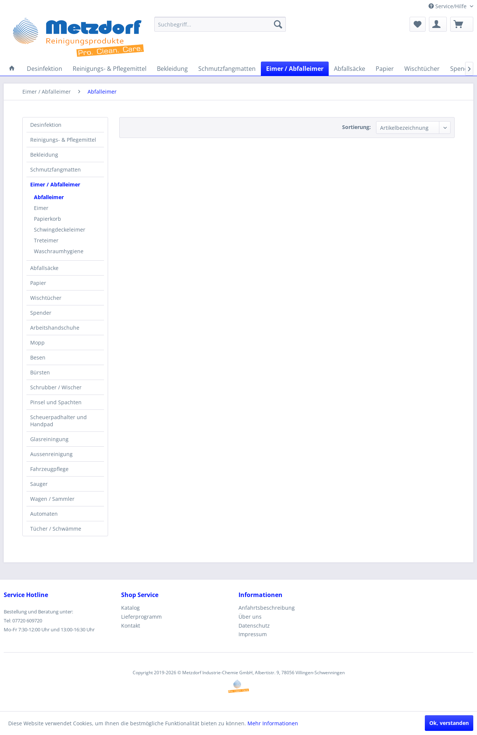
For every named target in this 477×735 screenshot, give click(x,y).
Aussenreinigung (51, 454)
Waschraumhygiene (58, 251)
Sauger (39, 483)
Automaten (44, 513)
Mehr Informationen (272, 723)
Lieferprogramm (141, 616)
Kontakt (130, 625)
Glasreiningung (49, 439)
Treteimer (46, 240)
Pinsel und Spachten (56, 402)
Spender (40, 312)
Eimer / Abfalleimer (55, 184)
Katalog (130, 607)
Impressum (252, 634)
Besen (37, 357)
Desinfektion (45, 124)
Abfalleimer (49, 197)
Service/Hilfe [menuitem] (448, 6)
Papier (38, 282)
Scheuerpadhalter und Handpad (58, 421)
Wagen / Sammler (52, 498)
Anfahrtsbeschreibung (266, 607)
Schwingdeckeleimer (59, 229)
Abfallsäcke (44, 267)
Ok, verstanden (449, 722)
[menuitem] (220, 24)
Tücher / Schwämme (55, 528)
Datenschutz (254, 625)
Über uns (250, 616)
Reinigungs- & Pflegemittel (63, 139)
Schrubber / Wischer (56, 387)
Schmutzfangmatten (55, 169)
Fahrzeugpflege (49, 468)
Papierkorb (47, 218)
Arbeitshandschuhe (54, 327)
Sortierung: (356, 127)
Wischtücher (45, 297)
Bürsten (40, 372)
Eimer (41, 207)
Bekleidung (44, 154)
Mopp (37, 342)
